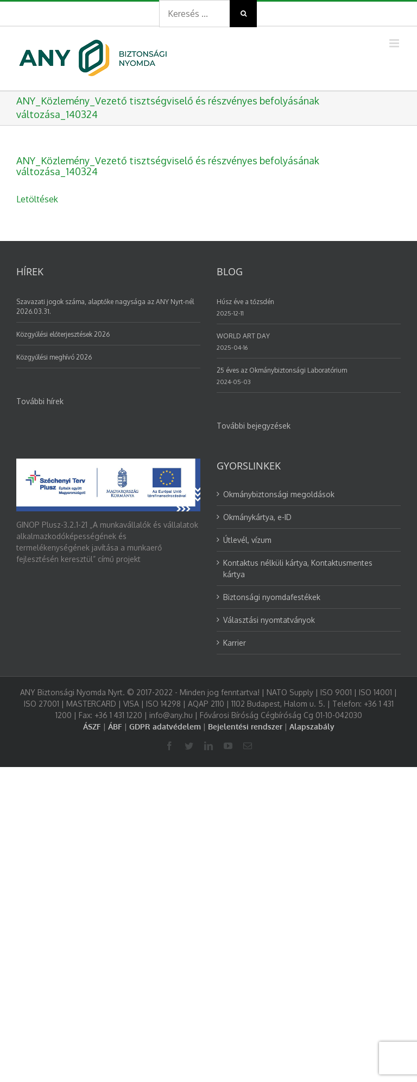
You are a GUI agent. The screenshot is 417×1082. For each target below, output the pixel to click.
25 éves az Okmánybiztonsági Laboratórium (282, 370)
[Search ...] (194, 13)
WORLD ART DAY (243, 336)
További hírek (40, 401)
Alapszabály (311, 726)
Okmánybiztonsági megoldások (278, 494)
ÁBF (115, 726)
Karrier (234, 642)
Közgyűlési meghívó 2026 (54, 357)
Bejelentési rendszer (245, 726)
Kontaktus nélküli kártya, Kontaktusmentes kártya (297, 568)
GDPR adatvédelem (165, 726)
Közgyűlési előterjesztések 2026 (63, 334)
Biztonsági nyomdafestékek (271, 597)
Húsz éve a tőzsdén (245, 302)
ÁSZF (92, 726)
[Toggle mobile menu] (395, 43)
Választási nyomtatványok (269, 620)
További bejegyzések (253, 425)
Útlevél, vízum (247, 540)
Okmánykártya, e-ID (257, 517)
